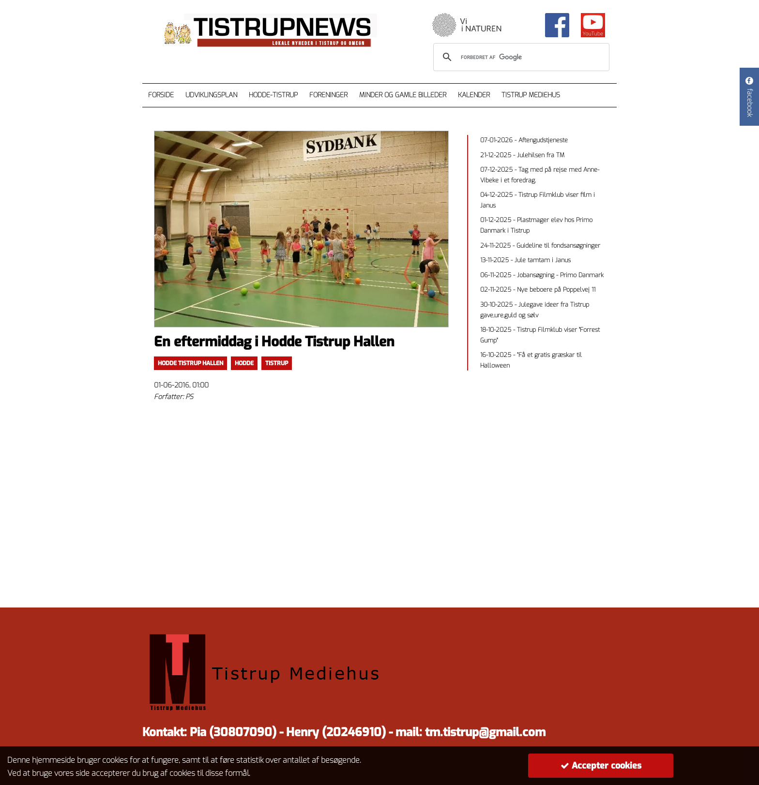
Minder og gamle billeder (402, 95)
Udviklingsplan (211, 95)
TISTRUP (276, 363)
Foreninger (328, 95)
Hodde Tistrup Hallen (190, 363)
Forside (161, 95)
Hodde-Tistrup (273, 95)
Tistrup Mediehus (530, 95)
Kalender (474, 95)
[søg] (520, 57)
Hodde (244, 363)
